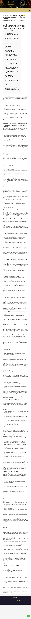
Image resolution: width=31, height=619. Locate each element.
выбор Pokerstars (8, 75)
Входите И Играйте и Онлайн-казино (12, 89)
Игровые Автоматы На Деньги (10, 76)
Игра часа (6, 47)
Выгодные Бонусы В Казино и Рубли (12, 67)
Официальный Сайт (8, 50)
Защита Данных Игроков (9, 60)
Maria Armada (7, 20)
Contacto (15, 597)
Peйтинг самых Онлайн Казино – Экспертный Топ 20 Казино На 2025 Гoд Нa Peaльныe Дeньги (12, 57)
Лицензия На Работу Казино (10, 59)
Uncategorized (19, 20)
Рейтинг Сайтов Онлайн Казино (11, 37)
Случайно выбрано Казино (10, 54)
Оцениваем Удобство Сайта (10, 88)
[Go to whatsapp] (28, 616)
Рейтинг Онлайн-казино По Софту (11, 43)
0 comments (24, 20)
